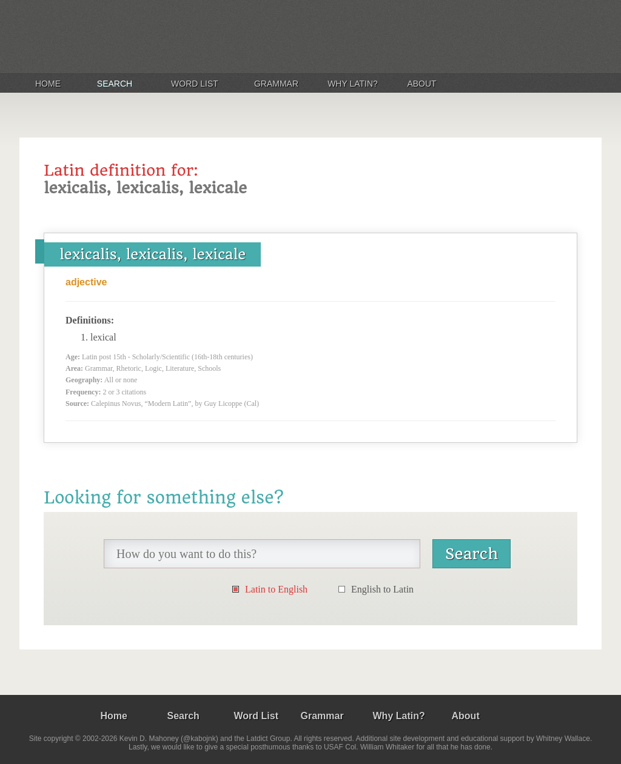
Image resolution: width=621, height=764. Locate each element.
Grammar (276, 83)
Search (114, 83)
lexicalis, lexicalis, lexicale (152, 254)
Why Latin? (352, 83)
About (421, 83)
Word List (194, 83)
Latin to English (276, 589)
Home (48, 83)
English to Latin (382, 589)
